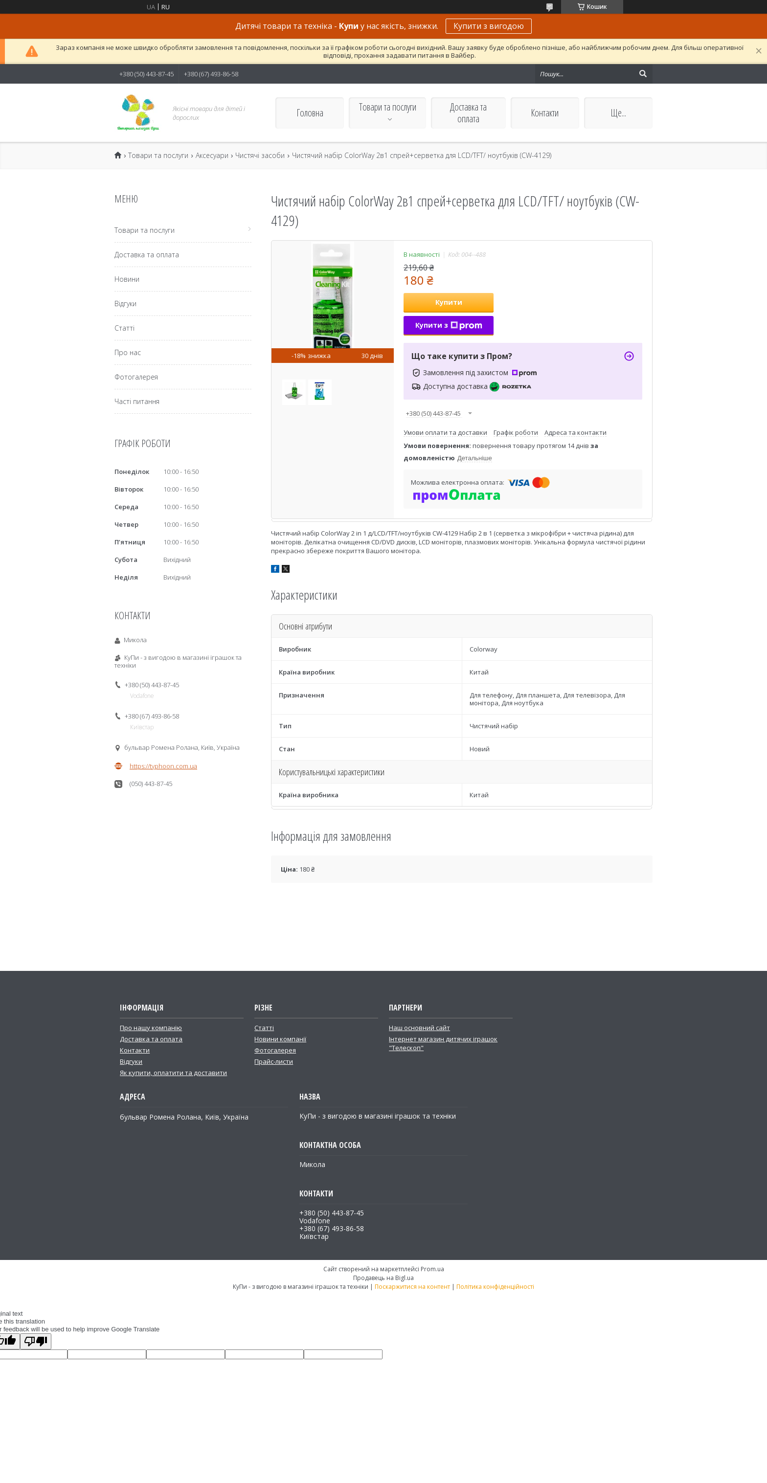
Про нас (127, 352)
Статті (124, 328)
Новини (126, 279)
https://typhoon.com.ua (163, 766)
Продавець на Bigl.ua (383, 1278)
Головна (309, 112)
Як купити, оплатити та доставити (173, 1072)
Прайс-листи (273, 1061)
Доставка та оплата (468, 112)
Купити (448, 302)
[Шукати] (643, 74)
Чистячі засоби (260, 155)
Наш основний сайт (419, 1027)
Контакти (545, 112)
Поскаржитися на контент (412, 1286)
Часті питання (136, 401)
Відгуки (125, 303)
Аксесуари (212, 155)
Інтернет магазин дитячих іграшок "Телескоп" (443, 1043)
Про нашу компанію (151, 1027)
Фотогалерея (136, 377)
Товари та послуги (387, 106)
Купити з (448, 325)
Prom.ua (432, 1269)
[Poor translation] (35, 1341)
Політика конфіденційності (495, 1286)
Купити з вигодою (488, 26)
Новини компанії (280, 1038)
